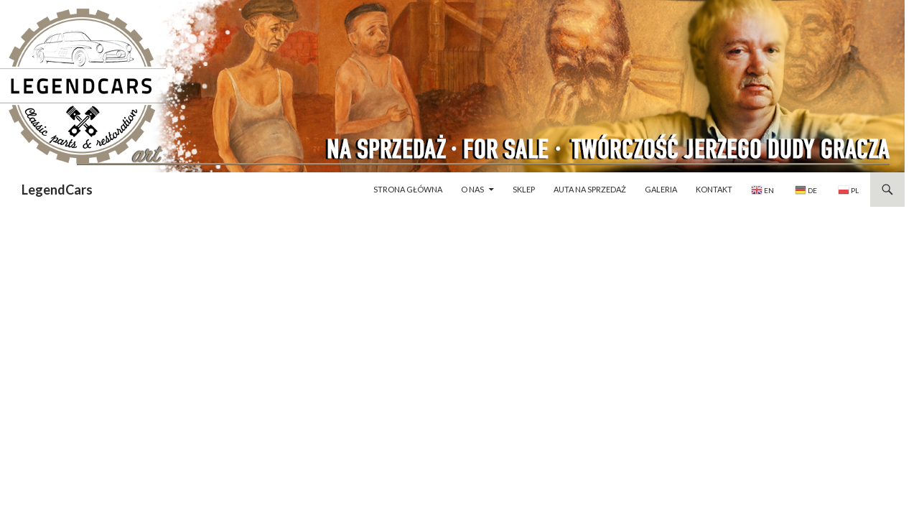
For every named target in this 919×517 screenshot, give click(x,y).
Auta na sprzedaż (590, 189)
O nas (472, 189)
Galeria (661, 189)
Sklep (524, 189)
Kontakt (714, 189)
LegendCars (57, 189)
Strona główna (407, 189)
